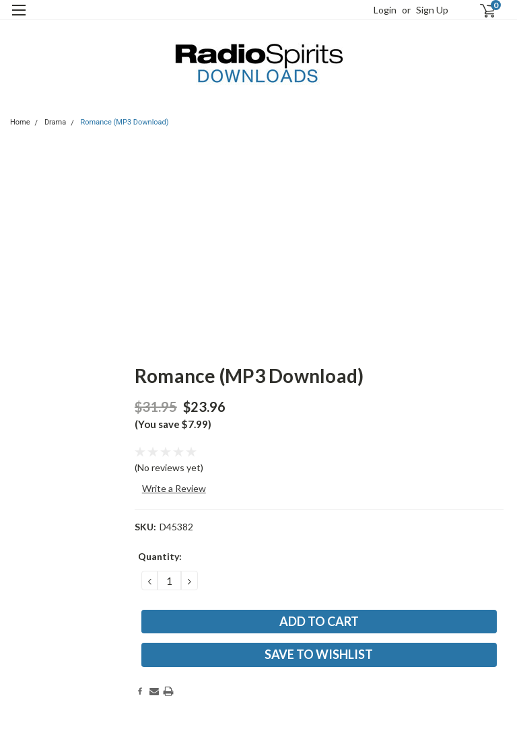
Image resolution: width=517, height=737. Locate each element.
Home (20, 122)
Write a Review (174, 488)
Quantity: (160, 556)
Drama (55, 122)
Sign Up (432, 9)
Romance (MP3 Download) (125, 122)
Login (385, 9)
